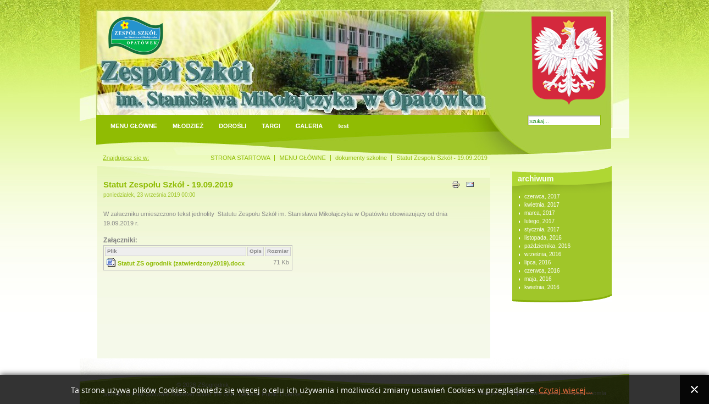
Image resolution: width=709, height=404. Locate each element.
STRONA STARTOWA (240, 157)
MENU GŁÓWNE (133, 126)
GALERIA (309, 126)
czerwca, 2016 (542, 271)
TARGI (271, 126)
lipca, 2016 (537, 262)
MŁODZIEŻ (188, 126)
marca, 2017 (539, 213)
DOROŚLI (232, 126)
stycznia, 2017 (542, 229)
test (343, 126)
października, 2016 (547, 246)
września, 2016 (542, 254)
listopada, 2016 (543, 238)
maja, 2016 (537, 279)
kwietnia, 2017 (542, 205)
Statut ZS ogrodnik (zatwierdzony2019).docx (181, 263)
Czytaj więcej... (565, 390)
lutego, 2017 (539, 221)
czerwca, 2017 (542, 196)
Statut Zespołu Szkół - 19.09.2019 (168, 184)
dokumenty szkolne (361, 157)
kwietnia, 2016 (542, 287)
